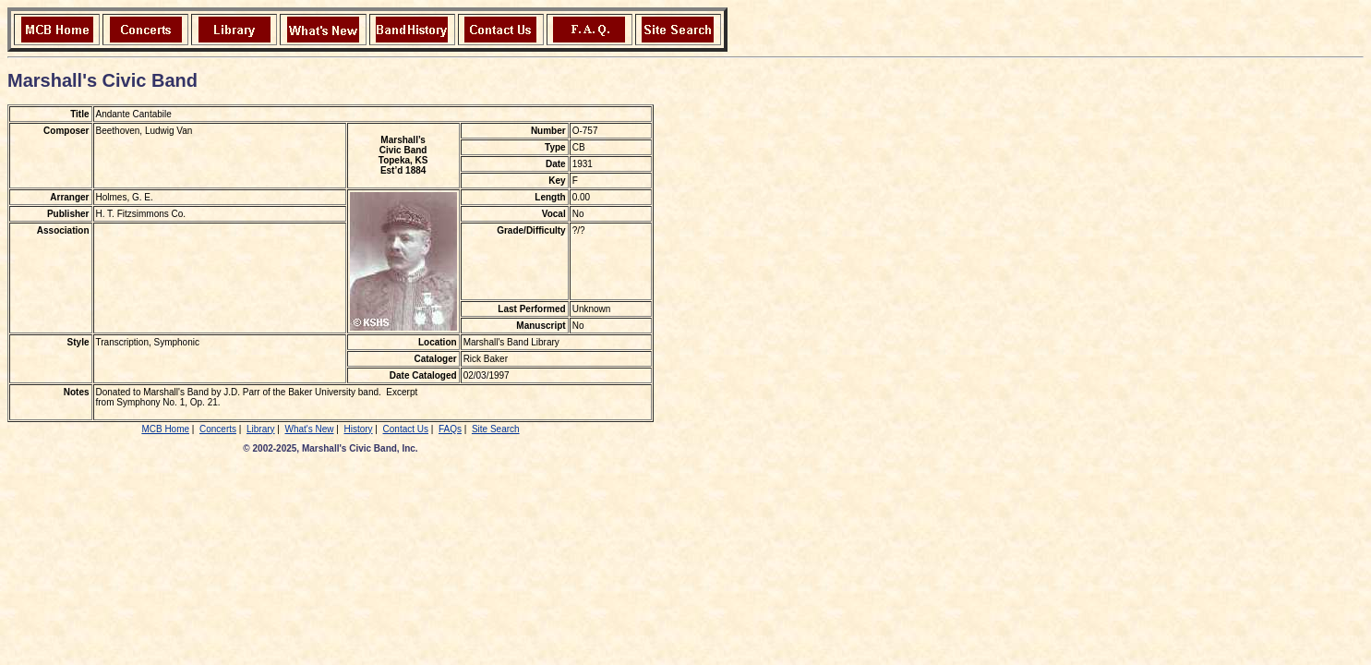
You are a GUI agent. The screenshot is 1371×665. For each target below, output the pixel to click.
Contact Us (405, 429)
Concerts (217, 429)
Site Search (496, 429)
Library (261, 429)
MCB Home (165, 429)
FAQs (450, 429)
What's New (308, 429)
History (357, 429)
